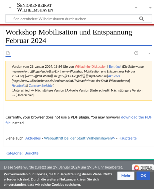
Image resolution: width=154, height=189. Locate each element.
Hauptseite (19, 86)
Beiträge (114, 66)
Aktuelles (114, 76)
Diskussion (99, 66)
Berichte (31, 153)
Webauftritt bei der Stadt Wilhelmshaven (78, 138)
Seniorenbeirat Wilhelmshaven (35, 7)
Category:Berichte (40, 86)
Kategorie (14, 153)
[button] (125, 176)
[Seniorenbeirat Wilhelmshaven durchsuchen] (79, 18)
